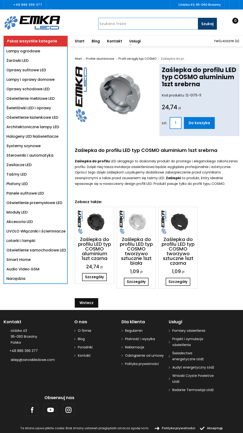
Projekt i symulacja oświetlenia (187, 342)
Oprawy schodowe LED (28, 89)
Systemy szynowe (23, 146)
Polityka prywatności (142, 363)
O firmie (84, 330)
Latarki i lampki (20, 240)
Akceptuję (215, 428)
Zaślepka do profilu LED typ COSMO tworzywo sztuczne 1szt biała (136, 251)
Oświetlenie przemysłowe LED (34, 202)
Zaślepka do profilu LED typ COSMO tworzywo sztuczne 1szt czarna (178, 251)
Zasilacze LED (19, 165)
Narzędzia (15, 278)
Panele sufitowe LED (25, 193)
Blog (96, 41)
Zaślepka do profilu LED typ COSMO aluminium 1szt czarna (94, 249)
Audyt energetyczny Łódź (193, 367)
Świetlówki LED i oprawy (28, 108)
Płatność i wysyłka (140, 339)
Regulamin (134, 330)
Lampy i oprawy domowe (30, 79)
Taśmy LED (16, 174)
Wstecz (86, 302)
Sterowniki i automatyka (29, 155)
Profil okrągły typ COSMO (137, 59)
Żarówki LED (17, 60)
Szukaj (207, 23)
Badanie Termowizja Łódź (193, 389)
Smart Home (18, 259)
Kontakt (114, 41)
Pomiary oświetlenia (188, 330)
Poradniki (85, 347)
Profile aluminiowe (100, 59)
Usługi (135, 42)
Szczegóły (94, 276)
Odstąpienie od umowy (144, 355)
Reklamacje (134, 347)
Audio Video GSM (22, 269)
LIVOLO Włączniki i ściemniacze (35, 231)
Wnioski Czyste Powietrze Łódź (193, 378)
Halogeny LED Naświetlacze (32, 136)
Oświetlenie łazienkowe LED (32, 117)
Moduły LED (17, 212)
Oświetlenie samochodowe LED (36, 250)
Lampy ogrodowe (23, 51)
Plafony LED (17, 184)
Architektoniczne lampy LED (32, 127)
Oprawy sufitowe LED (26, 70)
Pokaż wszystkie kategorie (32, 41)
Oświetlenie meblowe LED (30, 98)
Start (79, 41)
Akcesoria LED (19, 221)
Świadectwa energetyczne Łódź (188, 356)
